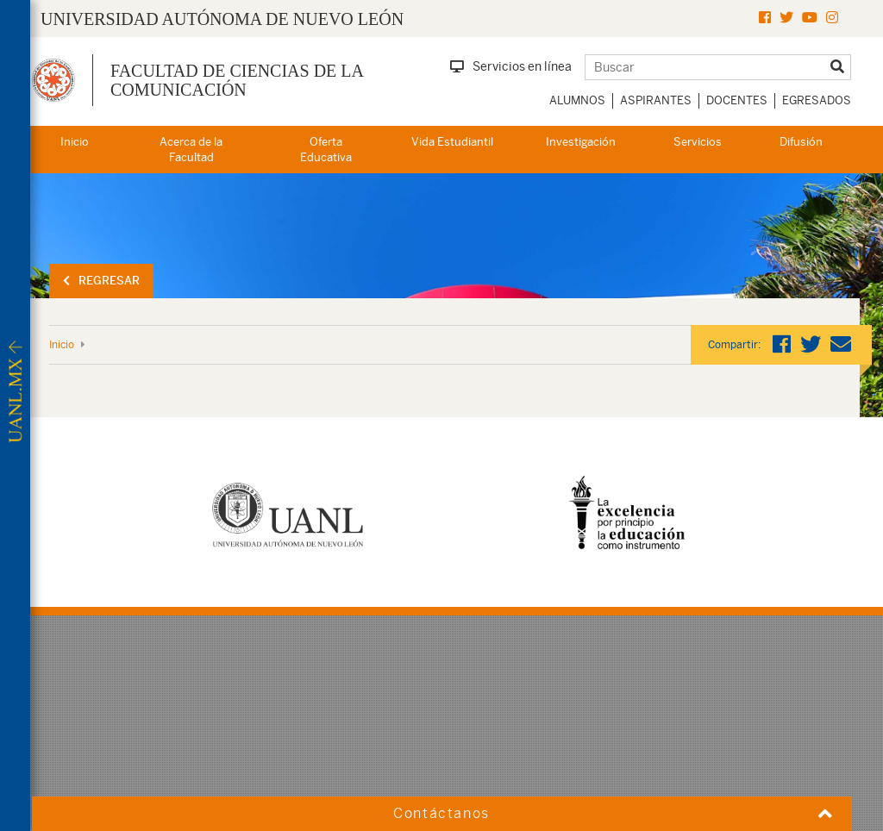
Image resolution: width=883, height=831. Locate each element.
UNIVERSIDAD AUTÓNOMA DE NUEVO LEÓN (222, 18)
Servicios (697, 141)
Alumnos (577, 100)
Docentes (736, 100)
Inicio (74, 141)
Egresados (816, 100)
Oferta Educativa (326, 150)
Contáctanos (441, 813)
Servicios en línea (511, 66)
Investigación (581, 141)
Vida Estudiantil (452, 141)
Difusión (801, 141)
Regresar (101, 280)
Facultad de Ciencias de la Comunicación (236, 80)
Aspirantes (656, 100)
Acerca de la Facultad (191, 150)
